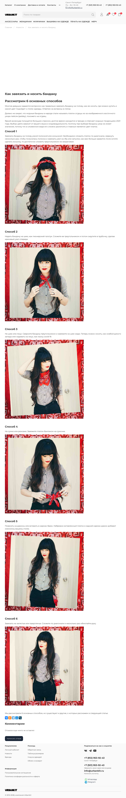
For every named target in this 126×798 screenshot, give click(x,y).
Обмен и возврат (35, 761)
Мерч (94, 21)
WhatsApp (91, 779)
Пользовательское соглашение (18, 773)
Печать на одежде (80, 21)
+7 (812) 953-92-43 (113, 5)
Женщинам (25, 21)
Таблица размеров (36, 753)
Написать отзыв (14, 738)
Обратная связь (34, 750)
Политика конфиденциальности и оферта (22, 776)
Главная (8, 27)
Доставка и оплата (36, 5)
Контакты (51, 5)
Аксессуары (11, 21)
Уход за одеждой (35, 757)
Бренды (8, 757)
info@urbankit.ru (74, 8)
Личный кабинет (12, 750)
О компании (20, 5)
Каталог (8, 5)
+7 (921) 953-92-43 (94, 5)
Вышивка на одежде (58, 21)
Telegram (90, 782)
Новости (20, 27)
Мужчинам (39, 21)
